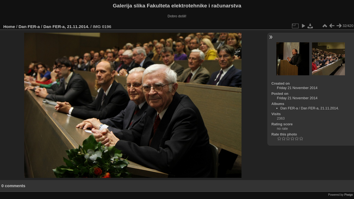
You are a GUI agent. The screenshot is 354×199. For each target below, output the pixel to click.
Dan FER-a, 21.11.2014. (66, 26)
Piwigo (348, 194)
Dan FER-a (29, 26)
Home (9, 26)
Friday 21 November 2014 (297, 88)
